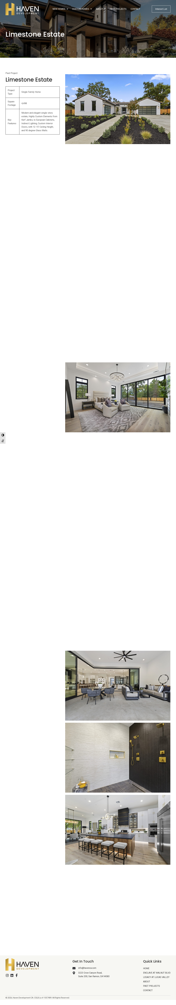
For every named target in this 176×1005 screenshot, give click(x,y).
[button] (7, 975)
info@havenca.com (87, 968)
